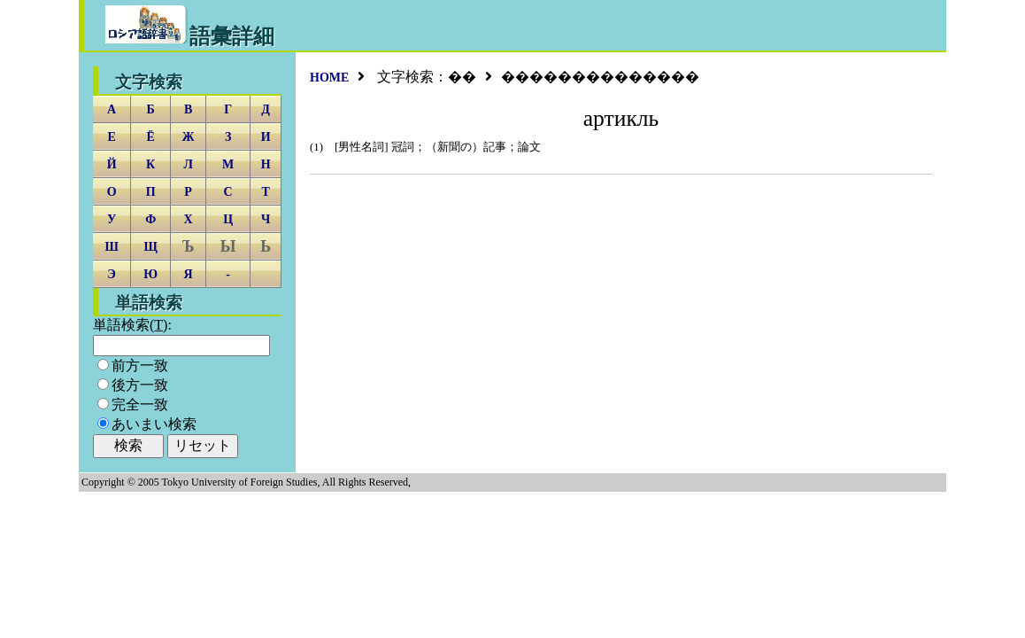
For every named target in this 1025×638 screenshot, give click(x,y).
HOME (329, 77)
